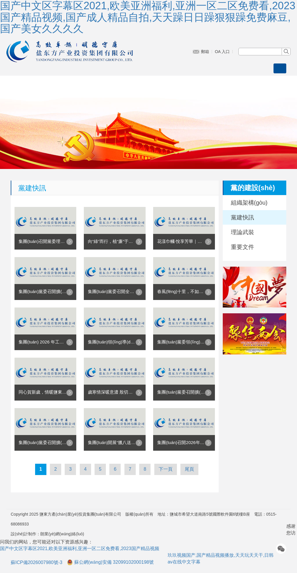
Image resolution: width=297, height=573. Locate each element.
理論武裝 (242, 232)
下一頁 (166, 469)
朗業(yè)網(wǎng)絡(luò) (62, 534)
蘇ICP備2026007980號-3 (36, 562)
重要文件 (242, 247)
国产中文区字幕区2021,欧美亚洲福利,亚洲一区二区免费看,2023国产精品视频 (79, 548)
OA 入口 (222, 51)
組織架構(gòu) (249, 202)
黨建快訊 (242, 217)
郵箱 (205, 51)
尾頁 (189, 469)
